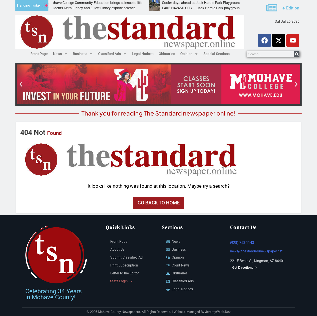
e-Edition (290, 8)
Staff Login (121, 281)
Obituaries (167, 54)
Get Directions (244, 268)
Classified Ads (112, 54)
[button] (21, 84)
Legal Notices (142, 54)
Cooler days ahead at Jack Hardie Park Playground (210, 3)
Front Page (39, 54)
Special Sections (216, 54)
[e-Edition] (271, 7)
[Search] (296, 54)
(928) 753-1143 (242, 243)
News (60, 54)
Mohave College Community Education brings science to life (104, 3)
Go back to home (159, 203)
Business (83, 54)
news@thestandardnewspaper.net (256, 251)
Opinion (189, 54)
